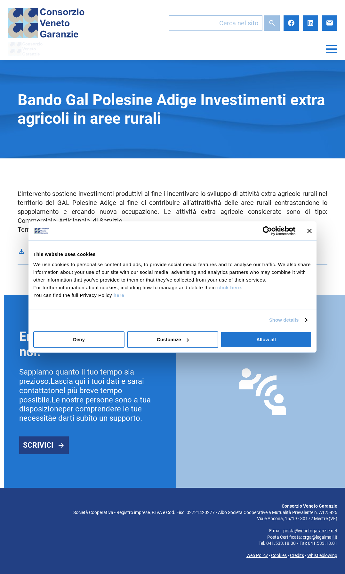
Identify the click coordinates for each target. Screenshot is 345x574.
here (119, 295)
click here (229, 287)
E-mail (329, 23)
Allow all (266, 339)
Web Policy (257, 555)
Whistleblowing (322, 555)
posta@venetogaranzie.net (310, 530)
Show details (284, 320)
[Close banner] (309, 231)
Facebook (291, 23)
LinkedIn (310, 23)
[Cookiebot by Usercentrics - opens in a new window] (267, 231)
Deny (79, 339)
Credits (297, 555)
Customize (173, 339)
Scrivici (38, 445)
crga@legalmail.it (320, 537)
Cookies (279, 555)
